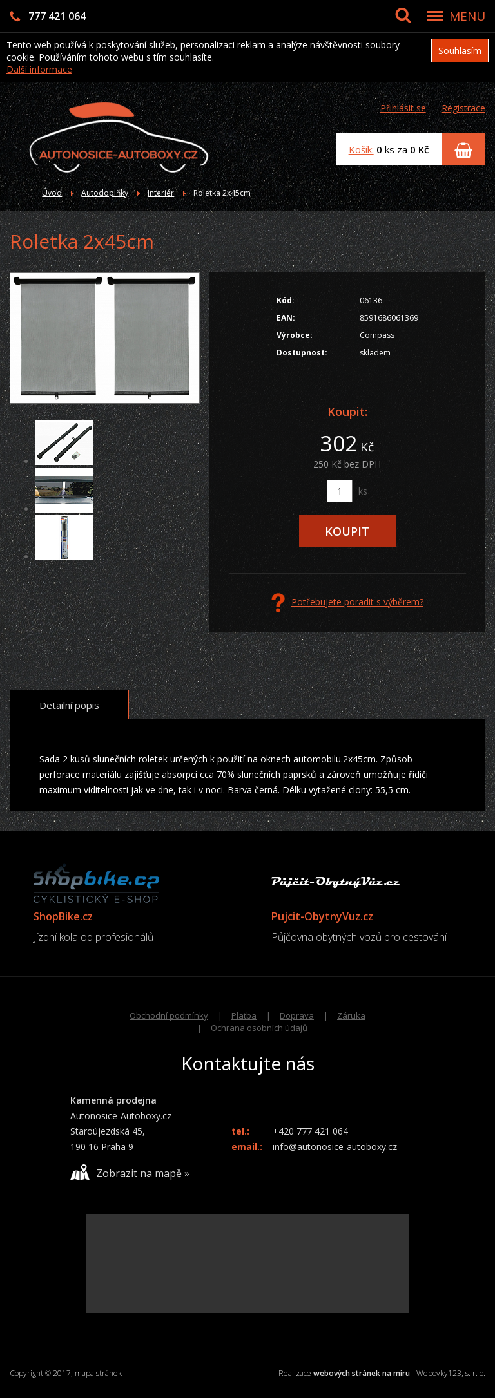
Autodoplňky (104, 192)
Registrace (463, 108)
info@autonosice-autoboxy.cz (335, 1146)
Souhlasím (459, 50)
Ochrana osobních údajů (259, 1028)
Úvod (52, 192)
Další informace (39, 69)
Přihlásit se (403, 108)
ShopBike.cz (63, 916)
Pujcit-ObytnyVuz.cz (322, 916)
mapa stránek (98, 1373)
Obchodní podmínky (169, 1015)
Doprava (297, 1015)
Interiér (161, 192)
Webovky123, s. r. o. (450, 1373)
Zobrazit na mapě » (129, 1172)
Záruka (351, 1015)
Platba (244, 1015)
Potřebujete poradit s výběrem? (347, 602)
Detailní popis (69, 705)
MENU (467, 16)
